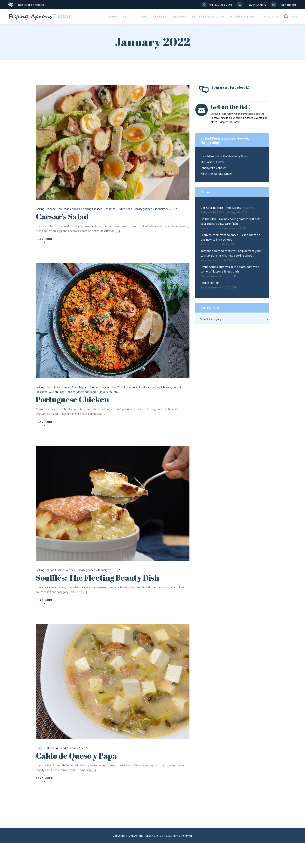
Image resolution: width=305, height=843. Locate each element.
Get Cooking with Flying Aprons (221, 208)
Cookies (75, 209)
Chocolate (131, 387)
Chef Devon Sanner (58, 387)
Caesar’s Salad (62, 216)
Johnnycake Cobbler (213, 168)
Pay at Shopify (256, 5)
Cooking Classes (91, 209)
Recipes (70, 392)
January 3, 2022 (78, 748)
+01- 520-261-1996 (220, 4)
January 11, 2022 (109, 570)
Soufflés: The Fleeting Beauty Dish (97, 577)
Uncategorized (142, 209)
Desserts (109, 209)
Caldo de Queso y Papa (76, 755)
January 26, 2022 (166, 209)
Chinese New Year (57, 209)
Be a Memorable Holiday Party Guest (225, 156)
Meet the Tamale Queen (216, 174)
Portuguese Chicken (72, 399)
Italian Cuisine (55, 570)
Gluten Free (124, 209)
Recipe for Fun (210, 283)
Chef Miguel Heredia (85, 387)
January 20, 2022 (109, 392)
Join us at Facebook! (31, 5)
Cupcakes (179, 387)
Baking (40, 209)
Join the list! (289, 5)
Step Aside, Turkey (212, 162)
